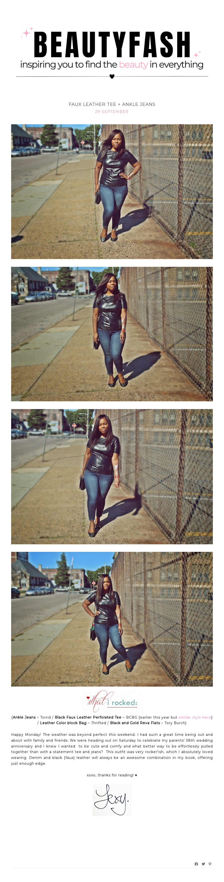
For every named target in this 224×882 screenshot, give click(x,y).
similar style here (195, 717)
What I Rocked (112, 96)
